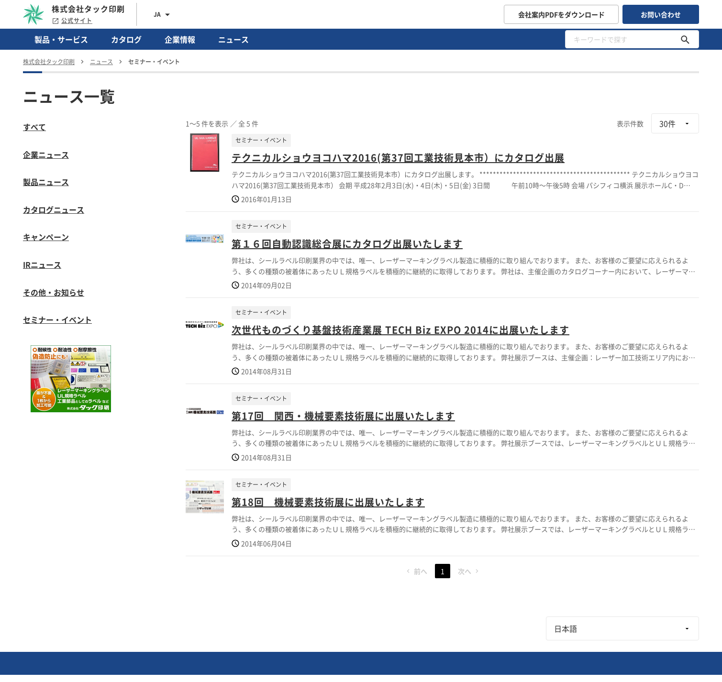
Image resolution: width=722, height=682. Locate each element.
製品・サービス (61, 39)
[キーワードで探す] (685, 39)
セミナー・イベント (57, 319)
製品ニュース (46, 181)
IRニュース (42, 264)
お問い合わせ (661, 14)
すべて (34, 126)
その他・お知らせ (53, 292)
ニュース (233, 39)
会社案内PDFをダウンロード (561, 14)
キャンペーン (46, 236)
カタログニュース (53, 209)
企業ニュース (46, 154)
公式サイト (72, 20)
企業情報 (180, 39)
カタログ (126, 39)
